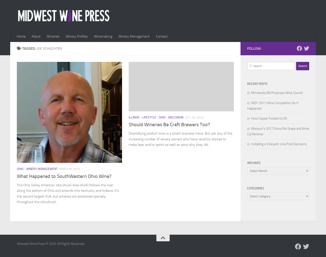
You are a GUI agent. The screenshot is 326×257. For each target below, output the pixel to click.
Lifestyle (149, 117)
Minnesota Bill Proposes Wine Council (277, 93)
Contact (162, 36)
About (36, 36)
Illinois (134, 117)
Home (21, 36)
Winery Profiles (77, 36)
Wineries (53, 36)
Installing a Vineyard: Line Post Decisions (279, 144)
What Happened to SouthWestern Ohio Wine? (64, 176)
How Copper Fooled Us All (269, 118)
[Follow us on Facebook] (299, 48)
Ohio (20, 169)
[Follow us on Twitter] (306, 48)
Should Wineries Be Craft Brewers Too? (169, 125)
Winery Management (134, 36)
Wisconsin (175, 117)
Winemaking (103, 36)
